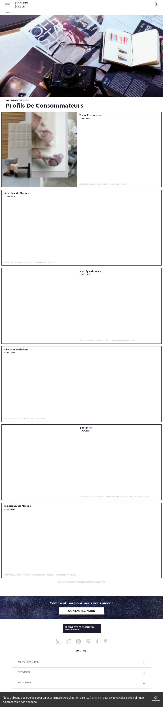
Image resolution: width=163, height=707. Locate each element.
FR (77, 651)
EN (84, 651)
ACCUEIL (8, 13)
